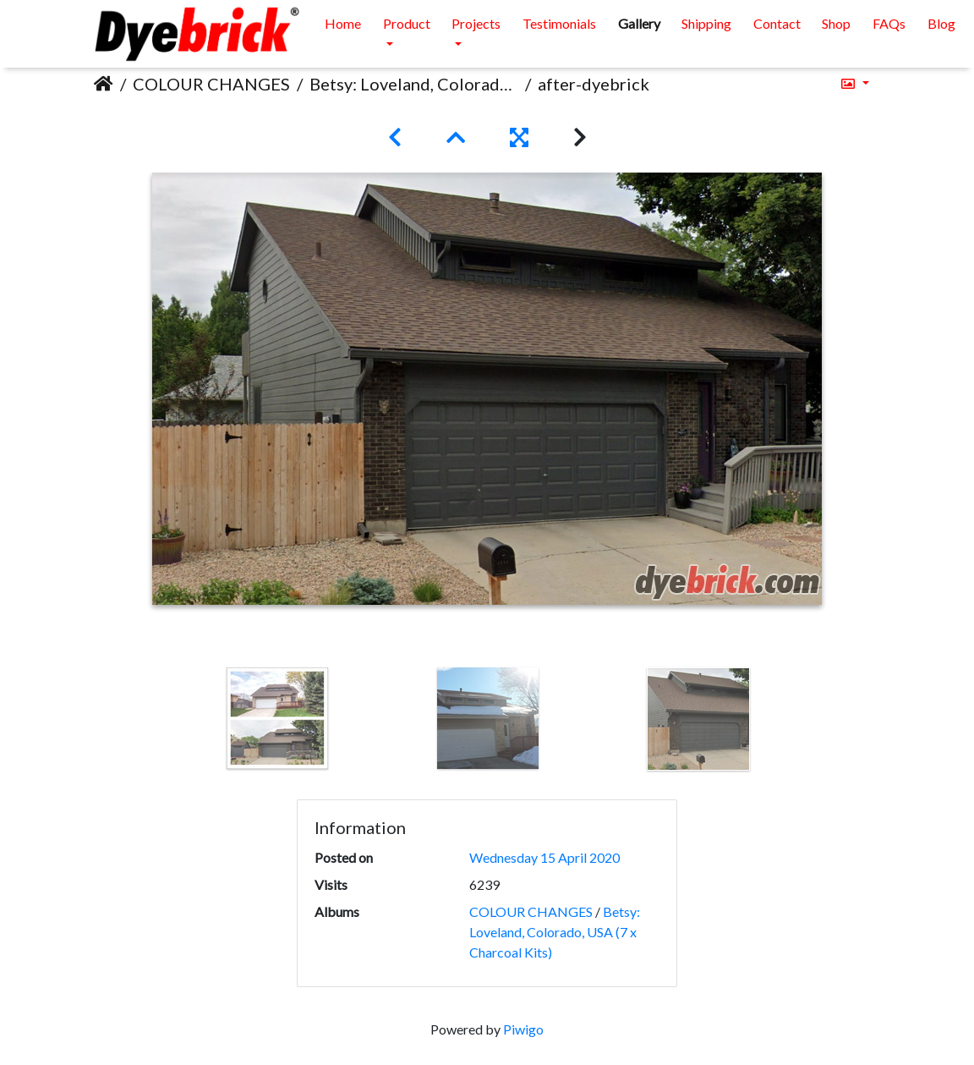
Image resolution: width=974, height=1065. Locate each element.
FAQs (889, 23)
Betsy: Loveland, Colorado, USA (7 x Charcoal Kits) (413, 84)
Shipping (706, 23)
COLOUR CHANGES (211, 84)
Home (343, 23)
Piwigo (523, 1029)
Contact (777, 23)
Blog (941, 23)
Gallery (639, 23)
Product (406, 23)
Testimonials (559, 23)
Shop (836, 23)
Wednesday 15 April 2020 (544, 857)
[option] (277, 718)
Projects (476, 23)
